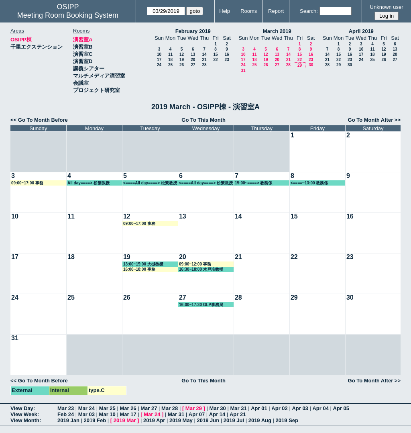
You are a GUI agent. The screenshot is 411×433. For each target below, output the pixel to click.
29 (299, 65)
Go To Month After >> (374, 120)
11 (170, 54)
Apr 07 (197, 414)
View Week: (24, 414)
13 (193, 54)
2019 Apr (154, 420)
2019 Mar (125, 420)
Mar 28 (169, 408)
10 (159, 54)
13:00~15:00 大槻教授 (143, 264)
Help (224, 11)
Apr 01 (259, 408)
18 (170, 59)
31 (243, 70)
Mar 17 (128, 414)
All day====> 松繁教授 (88, 183)
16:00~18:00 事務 (139, 269)
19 (181, 59)
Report (276, 11)
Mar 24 (86, 408)
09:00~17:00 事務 (27, 183)
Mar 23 (65, 408)
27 (193, 65)
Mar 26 (128, 408)
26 (181, 65)
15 (215, 54)
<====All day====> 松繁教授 (150, 183)
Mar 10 (107, 414)
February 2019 (193, 31)
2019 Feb (95, 420)
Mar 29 (193, 408)
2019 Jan (68, 420)
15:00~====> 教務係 (253, 183)
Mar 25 (107, 408)
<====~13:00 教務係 (309, 183)
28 (204, 65)
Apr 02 (279, 408)
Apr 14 (217, 414)
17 (159, 59)
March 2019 (277, 31)
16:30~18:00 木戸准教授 (201, 269)
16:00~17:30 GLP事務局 (201, 304)
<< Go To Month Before (39, 120)
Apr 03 (300, 408)
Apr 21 (238, 414)
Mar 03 (86, 414)
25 (170, 65)
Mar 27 (148, 408)
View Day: (22, 408)
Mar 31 (238, 408)
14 (204, 54)
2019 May (181, 420)
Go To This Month (203, 120)
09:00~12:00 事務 (195, 264)
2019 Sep (287, 420)
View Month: (25, 420)
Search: (309, 11)
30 (311, 65)
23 (226, 59)
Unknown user (386, 7)
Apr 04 (320, 408)
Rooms (248, 11)
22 (215, 59)
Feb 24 (65, 414)
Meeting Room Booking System (67, 15)
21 (204, 59)
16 (226, 54)
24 (159, 65)
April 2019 (361, 31)
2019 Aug (259, 420)
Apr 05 (341, 408)
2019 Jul (234, 420)
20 (193, 59)
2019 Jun (208, 420)
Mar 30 (218, 408)
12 (181, 54)
